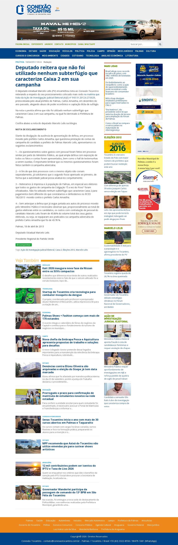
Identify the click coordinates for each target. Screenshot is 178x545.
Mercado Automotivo (95, 520)
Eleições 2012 (69, 249)
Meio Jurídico (125, 51)
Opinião (111, 51)
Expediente (37, 44)
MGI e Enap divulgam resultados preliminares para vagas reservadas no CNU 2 (117, 102)
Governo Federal (136, 525)
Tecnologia (92, 55)
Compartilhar (23, 245)
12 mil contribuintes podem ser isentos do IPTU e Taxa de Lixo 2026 (69, 467)
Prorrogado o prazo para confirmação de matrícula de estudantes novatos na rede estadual (68, 396)
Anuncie (49, 44)
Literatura (131, 55)
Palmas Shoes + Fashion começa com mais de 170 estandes (70, 317)
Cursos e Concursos (62, 525)
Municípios (70, 44)
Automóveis (64, 520)
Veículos (67, 51)
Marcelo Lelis (82, 249)
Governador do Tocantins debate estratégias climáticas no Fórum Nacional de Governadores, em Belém (117, 300)
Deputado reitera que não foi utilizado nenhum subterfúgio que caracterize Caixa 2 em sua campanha (57, 76)
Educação (54, 51)
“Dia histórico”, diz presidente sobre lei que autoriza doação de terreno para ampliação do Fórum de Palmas (118, 114)
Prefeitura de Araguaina (113, 529)
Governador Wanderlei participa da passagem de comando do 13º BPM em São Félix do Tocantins (69, 492)
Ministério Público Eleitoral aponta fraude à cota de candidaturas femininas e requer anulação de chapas (117, 343)
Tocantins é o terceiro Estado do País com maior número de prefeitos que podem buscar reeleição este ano (116, 160)
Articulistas (147, 520)
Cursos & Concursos (28, 55)
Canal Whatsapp (86, 44)
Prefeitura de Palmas (128, 520)
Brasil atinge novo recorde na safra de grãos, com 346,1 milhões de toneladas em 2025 (118, 74)
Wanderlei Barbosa (88, 529)
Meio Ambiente (50, 55)
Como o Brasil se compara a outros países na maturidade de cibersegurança (118, 126)
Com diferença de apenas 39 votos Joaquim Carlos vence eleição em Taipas (116, 188)
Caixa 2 (58, 249)
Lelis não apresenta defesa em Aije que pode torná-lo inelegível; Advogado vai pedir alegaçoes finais (117, 214)
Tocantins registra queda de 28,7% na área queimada (117, 275)
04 (29, 62)
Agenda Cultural (103, 525)
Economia (21, 51)
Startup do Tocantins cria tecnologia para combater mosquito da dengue (69, 293)
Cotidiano (77, 55)
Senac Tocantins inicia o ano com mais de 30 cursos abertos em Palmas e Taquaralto (70, 421)
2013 (33, 62)
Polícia (47, 525)
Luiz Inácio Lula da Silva (64, 529)
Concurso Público (84, 525)
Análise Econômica (112, 55)
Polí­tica (79, 51)
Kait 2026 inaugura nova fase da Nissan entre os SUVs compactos (67, 269)
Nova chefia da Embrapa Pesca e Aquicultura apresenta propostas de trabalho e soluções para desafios (70, 342)
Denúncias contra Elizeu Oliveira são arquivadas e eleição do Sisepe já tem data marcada (69, 369)
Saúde (43, 51)
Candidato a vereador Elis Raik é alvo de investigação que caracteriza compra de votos (116, 402)
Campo (100, 51)
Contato (58, 44)
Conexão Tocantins (31, 540)
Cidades (65, 55)
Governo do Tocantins (29, 525)
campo (111, 520)
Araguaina (119, 525)
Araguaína (46, 463)
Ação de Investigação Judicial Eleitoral (37, 249)
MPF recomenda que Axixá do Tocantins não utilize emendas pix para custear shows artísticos (70, 446)
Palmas (139, 51)
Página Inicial (23, 44)
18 (26, 62)
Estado (33, 51)
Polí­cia (91, 51)
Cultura (151, 51)
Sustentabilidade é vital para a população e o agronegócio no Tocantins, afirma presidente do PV (117, 250)
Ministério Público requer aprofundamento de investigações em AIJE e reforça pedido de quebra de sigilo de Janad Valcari (116, 372)
